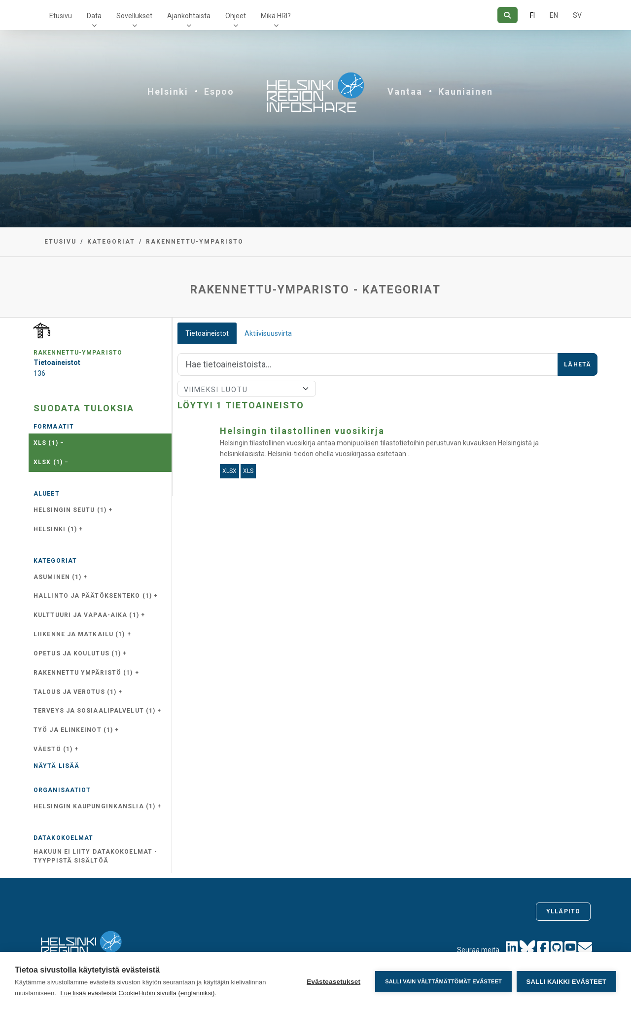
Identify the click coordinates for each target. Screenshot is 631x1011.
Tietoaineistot (207, 333)
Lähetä (577, 364)
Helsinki (167, 91)
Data (94, 16)
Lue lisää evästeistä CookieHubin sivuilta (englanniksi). (138, 993)
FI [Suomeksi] (532, 15)
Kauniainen (465, 91)
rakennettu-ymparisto (195, 241)
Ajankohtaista (188, 16)
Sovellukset (134, 16)
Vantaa (404, 91)
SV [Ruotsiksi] (577, 15)
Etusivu (60, 16)
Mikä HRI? (276, 16)
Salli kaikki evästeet (566, 981)
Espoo (219, 91)
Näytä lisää (56, 765)
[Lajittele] (246, 389)
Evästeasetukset (333, 981)
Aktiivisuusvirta (268, 333)
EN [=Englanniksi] (554, 15)
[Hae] (507, 15)
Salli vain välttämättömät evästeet (443, 981)
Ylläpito (563, 911)
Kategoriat (111, 241)
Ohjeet (235, 16)
